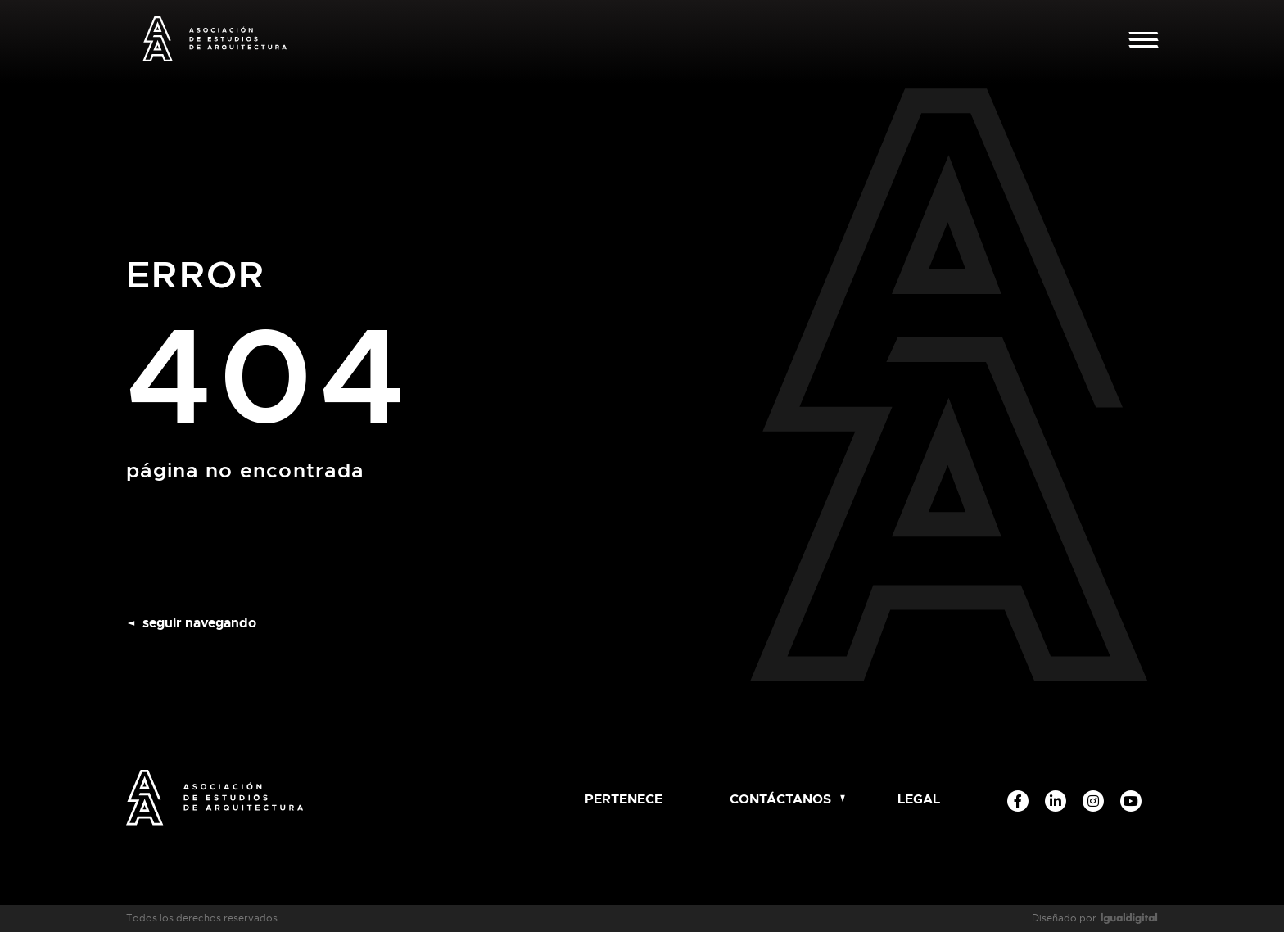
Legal (918, 799)
